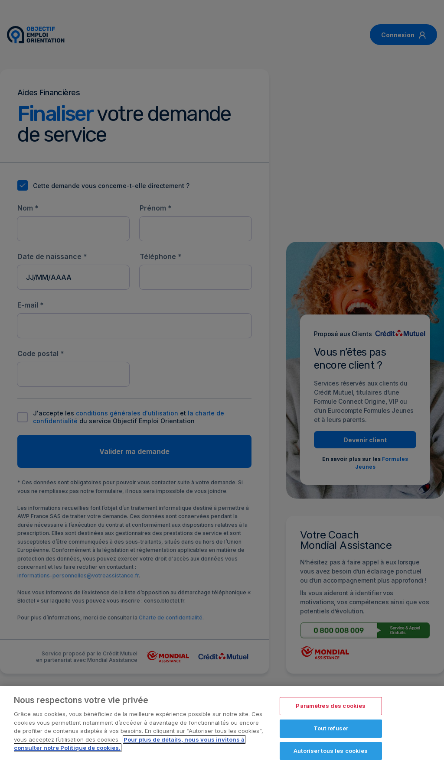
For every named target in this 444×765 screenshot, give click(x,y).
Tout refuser (331, 731)
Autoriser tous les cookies (331, 753)
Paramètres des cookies (331, 709)
